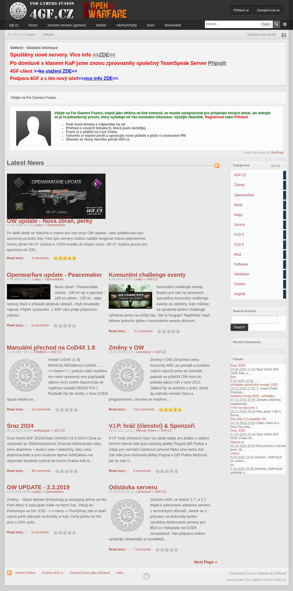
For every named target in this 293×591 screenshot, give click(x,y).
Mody (238, 205)
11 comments (143, 331)
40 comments (41, 471)
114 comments (144, 409)
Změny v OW (126, 347)
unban (235, 453)
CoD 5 (239, 245)
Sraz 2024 (20, 426)
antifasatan (42, 430)
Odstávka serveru (133, 487)
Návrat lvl (237, 442)
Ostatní (239, 284)
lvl (232, 465)
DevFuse (277, 152)
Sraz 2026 (238, 365)
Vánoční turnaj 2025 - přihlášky (253, 396)
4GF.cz (14, 25)
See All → (277, 166)
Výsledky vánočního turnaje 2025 (254, 384)
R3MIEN (40, 352)
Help (120, 572)
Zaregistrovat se (268, 10)
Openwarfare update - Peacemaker (54, 275)
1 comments (40, 258)
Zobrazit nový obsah (261, 34)
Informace (17, 34)
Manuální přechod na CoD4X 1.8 (51, 347)
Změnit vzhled (25, 572)
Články (239, 185)
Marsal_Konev (146, 430)
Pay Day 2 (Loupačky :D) (248, 419)
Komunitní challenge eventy (147, 275)
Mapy (238, 215)
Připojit (217, 63)
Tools (150, 25)
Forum (33, 25)
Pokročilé (285, 24)
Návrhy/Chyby (127, 25)
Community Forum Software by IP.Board (257, 573)
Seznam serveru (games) (67, 25)
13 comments (41, 409)
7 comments (142, 549)
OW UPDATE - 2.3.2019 (38, 487)
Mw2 (237, 254)
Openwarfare (244, 195)
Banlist (101, 25)
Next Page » (205, 562)
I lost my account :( (244, 407)
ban (233, 377)
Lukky (38, 225)
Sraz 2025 (238, 430)
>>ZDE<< (104, 55)
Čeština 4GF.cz (52, 572)
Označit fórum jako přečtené (90, 572)
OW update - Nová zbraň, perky (50, 221)
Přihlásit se (241, 10)
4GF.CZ (240, 175)
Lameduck (143, 352)
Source (239, 225)
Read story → (17, 258)
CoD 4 (239, 234)
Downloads (173, 25)
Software (241, 264)
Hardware (241, 274)
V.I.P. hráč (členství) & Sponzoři (152, 426)
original (239, 294)
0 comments (40, 325)
